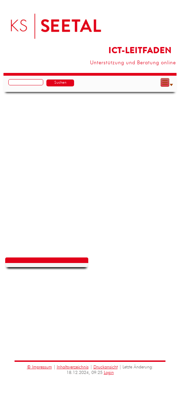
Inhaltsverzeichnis (73, 367)
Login (109, 372)
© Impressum (39, 367)
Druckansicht (105, 367)
